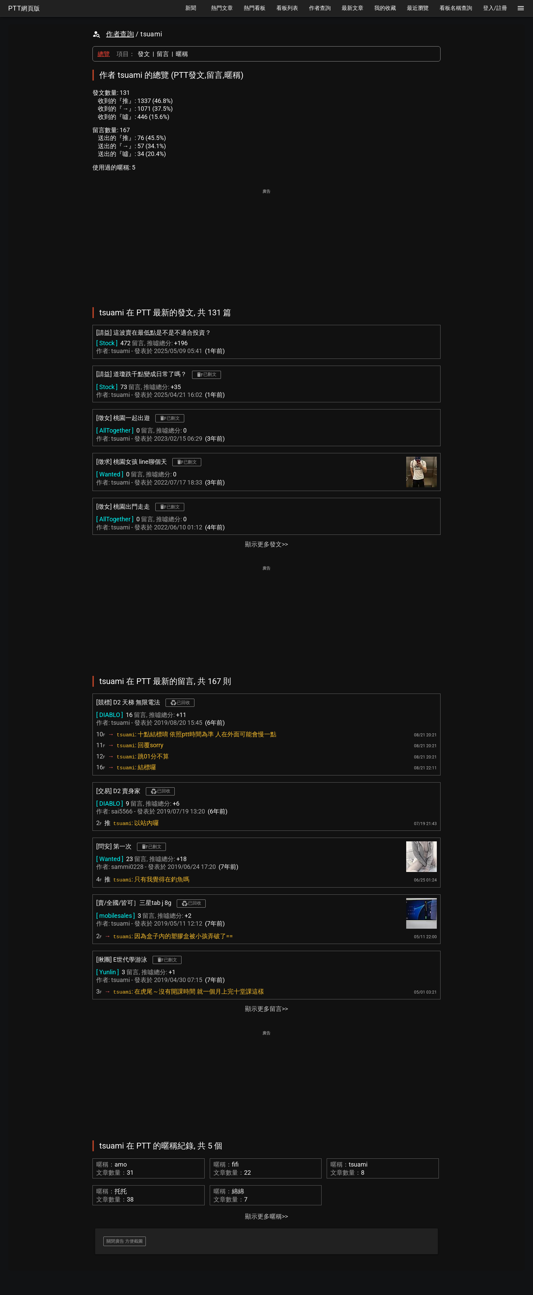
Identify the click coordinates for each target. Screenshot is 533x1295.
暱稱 (182, 53)
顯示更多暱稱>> (266, 1216)
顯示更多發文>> (266, 544)
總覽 (104, 53)
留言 (163, 53)
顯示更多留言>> (266, 1008)
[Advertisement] (266, 243)
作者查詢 (120, 34)
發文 (144, 53)
